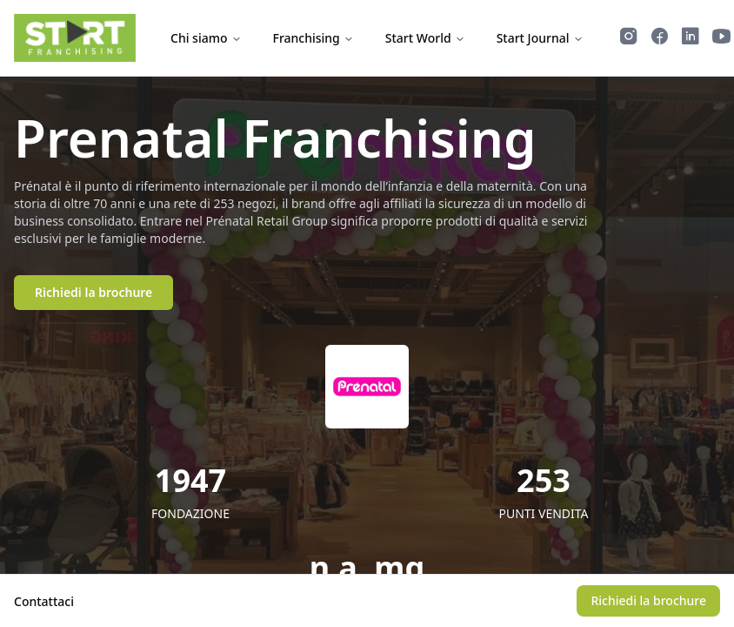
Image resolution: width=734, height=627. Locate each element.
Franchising (313, 38)
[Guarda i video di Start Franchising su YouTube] (721, 38)
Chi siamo (206, 38)
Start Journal (540, 38)
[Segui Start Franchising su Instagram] (628, 38)
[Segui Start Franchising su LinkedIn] (690, 38)
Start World (425, 38)
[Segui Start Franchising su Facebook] (660, 38)
